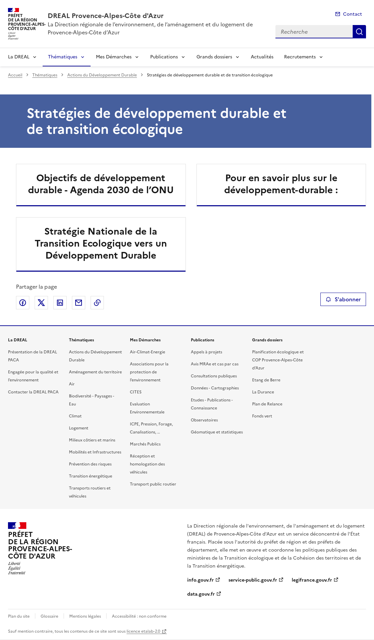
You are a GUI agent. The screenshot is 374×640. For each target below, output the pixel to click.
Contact (352, 14)
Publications (164, 56)
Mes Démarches (114, 56)
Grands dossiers (214, 56)
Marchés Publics (145, 444)
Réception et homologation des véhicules (147, 464)
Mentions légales (85, 616)
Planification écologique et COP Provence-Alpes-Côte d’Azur (278, 360)
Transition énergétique (90, 476)
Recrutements (300, 56)
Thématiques (62, 56)
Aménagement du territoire (95, 372)
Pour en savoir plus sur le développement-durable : (281, 184)
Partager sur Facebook (22, 302)
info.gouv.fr (200, 580)
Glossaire (49, 616)
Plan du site (19, 616)
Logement (78, 428)
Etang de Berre (266, 380)
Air (72, 384)
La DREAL (18, 56)
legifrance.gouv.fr (312, 580)
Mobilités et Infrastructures (95, 452)
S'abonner (343, 299)
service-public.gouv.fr (252, 580)
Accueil (15, 75)
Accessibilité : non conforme (139, 616)
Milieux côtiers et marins (92, 440)
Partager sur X (41, 302)
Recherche (359, 31)
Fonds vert (262, 416)
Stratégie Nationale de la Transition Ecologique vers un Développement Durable (101, 243)
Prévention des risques (90, 464)
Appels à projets (206, 352)
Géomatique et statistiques (217, 432)
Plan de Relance (267, 404)
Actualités (262, 56)
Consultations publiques (214, 376)
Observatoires (204, 420)
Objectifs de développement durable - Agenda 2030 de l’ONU (101, 184)
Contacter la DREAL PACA (33, 392)
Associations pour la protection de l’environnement (149, 372)
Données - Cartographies (215, 388)
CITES (136, 392)
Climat (75, 416)
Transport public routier (153, 484)
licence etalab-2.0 (143, 631)
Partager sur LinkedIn (60, 302)
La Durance (263, 392)
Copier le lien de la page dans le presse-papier (97, 302)
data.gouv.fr (201, 594)
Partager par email (78, 302)
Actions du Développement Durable (102, 75)
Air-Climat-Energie (147, 352)
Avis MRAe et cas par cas (214, 364)
